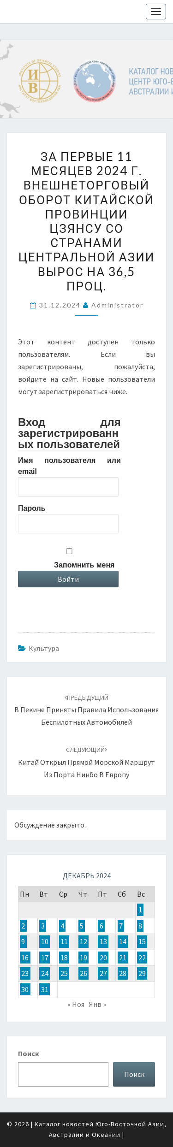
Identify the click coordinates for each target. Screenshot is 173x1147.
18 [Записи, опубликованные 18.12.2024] (64, 957)
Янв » (97, 1004)
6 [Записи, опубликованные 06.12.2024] (101, 925)
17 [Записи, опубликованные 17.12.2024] (44, 957)
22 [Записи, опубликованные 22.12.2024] (142, 957)
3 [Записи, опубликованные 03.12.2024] (43, 925)
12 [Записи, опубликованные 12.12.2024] (83, 941)
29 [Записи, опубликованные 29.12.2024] (142, 973)
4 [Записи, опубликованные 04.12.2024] (62, 925)
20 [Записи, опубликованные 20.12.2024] (103, 957)
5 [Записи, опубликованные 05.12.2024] (82, 925)
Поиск (28, 1053)
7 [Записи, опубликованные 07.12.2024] (121, 925)
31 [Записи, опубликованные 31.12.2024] (44, 989)
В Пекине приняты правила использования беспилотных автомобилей (86, 710)
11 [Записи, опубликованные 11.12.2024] (64, 941)
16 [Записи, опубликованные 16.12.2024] (25, 957)
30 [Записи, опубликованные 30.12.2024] (25, 989)
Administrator (117, 305)
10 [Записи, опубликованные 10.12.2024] (44, 941)
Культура (44, 648)
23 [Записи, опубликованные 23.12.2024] (25, 973)
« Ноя (75, 1004)
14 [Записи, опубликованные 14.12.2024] (122, 941)
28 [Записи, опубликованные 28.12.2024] (122, 973)
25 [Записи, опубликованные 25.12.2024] (64, 973)
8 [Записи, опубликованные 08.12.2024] (140, 925)
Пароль (32, 508)
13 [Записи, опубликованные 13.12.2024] (103, 941)
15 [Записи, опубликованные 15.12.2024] (142, 941)
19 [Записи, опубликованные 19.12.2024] (83, 957)
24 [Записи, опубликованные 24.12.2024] (44, 973)
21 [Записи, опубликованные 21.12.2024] (122, 957)
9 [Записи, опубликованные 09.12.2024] (23, 941)
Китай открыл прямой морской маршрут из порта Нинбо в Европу (86, 762)
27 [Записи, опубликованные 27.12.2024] (103, 973)
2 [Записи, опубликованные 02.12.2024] (23, 925)
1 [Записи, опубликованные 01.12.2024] (140, 909)
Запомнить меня (84, 565)
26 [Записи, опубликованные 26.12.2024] (83, 973)
